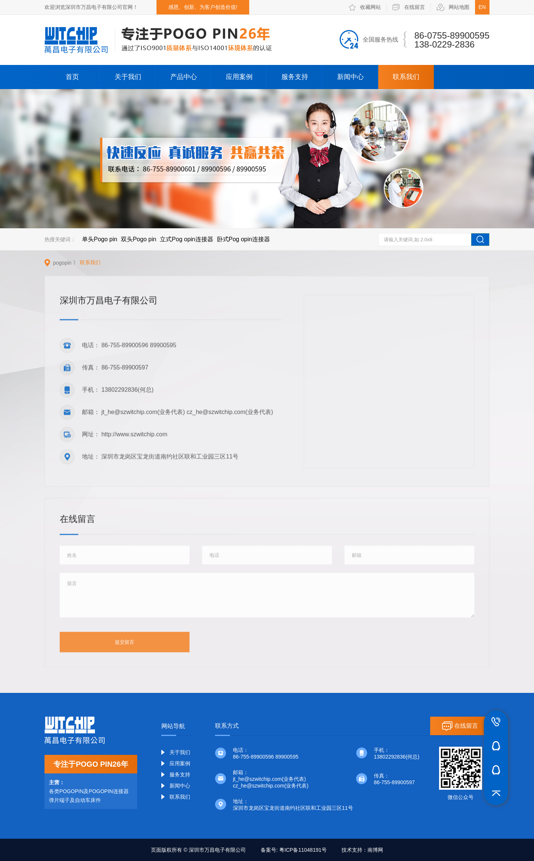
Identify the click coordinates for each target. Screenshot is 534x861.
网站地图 (452, 7)
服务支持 (294, 77)
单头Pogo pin (99, 239)
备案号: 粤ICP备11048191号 (293, 850)
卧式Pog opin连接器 (243, 239)
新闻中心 (350, 77)
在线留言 (408, 7)
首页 (72, 77)
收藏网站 (365, 7)
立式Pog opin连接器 (186, 239)
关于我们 (128, 77)
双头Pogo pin (138, 239)
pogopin (62, 263)
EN (482, 7)
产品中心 (183, 77)
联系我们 (406, 77)
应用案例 (239, 77)
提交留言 (124, 643)
